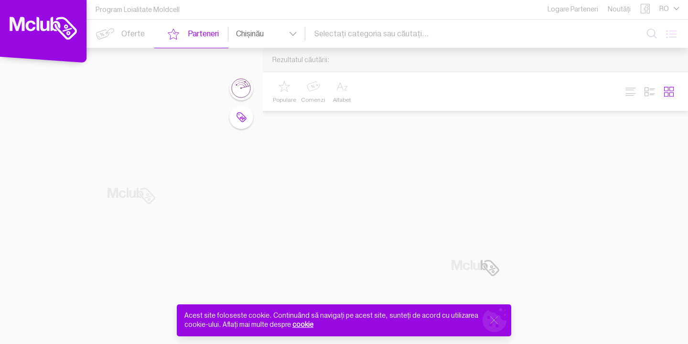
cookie (302, 325)
